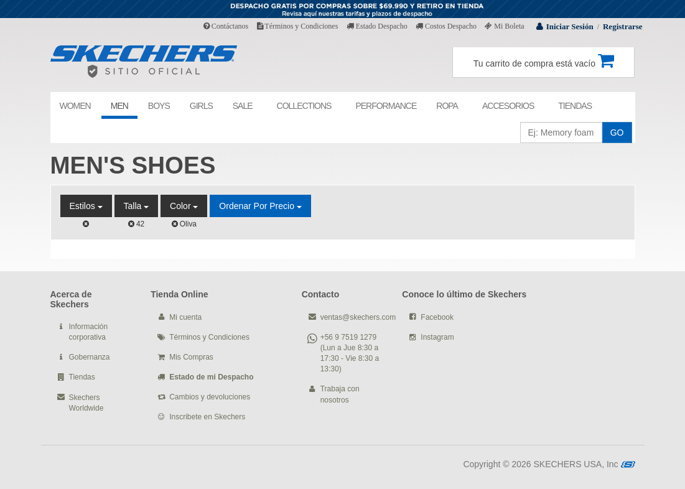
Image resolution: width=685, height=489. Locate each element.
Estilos (86, 206)
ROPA (447, 106)
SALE (243, 106)
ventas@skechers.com (358, 317)
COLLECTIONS (304, 106)
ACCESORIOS (508, 106)
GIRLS (201, 106)
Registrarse (623, 26)
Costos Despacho (446, 26)
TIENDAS (575, 106)
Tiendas (82, 377)
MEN (119, 106)
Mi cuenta (185, 317)
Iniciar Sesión (570, 26)
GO (617, 132)
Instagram (437, 337)
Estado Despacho (377, 26)
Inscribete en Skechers (207, 416)
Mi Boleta (504, 26)
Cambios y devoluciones (209, 397)
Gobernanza (89, 357)
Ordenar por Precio (260, 206)
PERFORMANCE (385, 106)
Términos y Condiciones (297, 26)
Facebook (437, 317)
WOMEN (75, 106)
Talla (136, 206)
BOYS (159, 106)
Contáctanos (225, 26)
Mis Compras (191, 357)
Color (184, 206)
